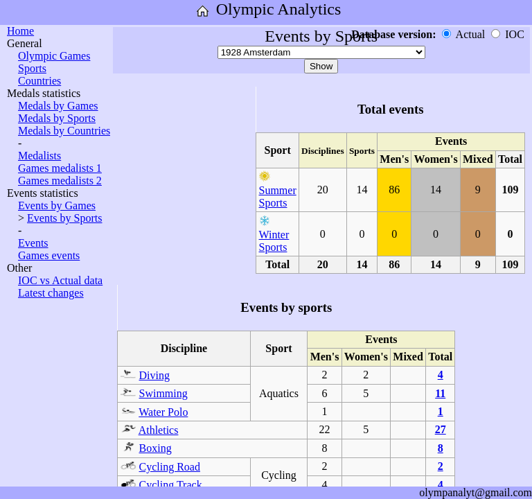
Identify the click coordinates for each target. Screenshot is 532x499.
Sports (32, 68)
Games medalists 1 (60, 168)
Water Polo (163, 412)
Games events (49, 255)
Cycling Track (170, 485)
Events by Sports (64, 218)
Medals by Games (58, 106)
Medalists (39, 155)
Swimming (163, 393)
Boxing (155, 448)
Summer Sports (277, 196)
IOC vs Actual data (60, 280)
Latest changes (51, 293)
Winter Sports (274, 241)
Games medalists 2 (60, 180)
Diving (154, 375)
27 (440, 429)
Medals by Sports (57, 118)
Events (33, 243)
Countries (39, 81)
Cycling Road (169, 467)
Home (20, 31)
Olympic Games (54, 56)
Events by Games (57, 205)
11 (440, 393)
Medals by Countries (64, 131)
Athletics (159, 430)
